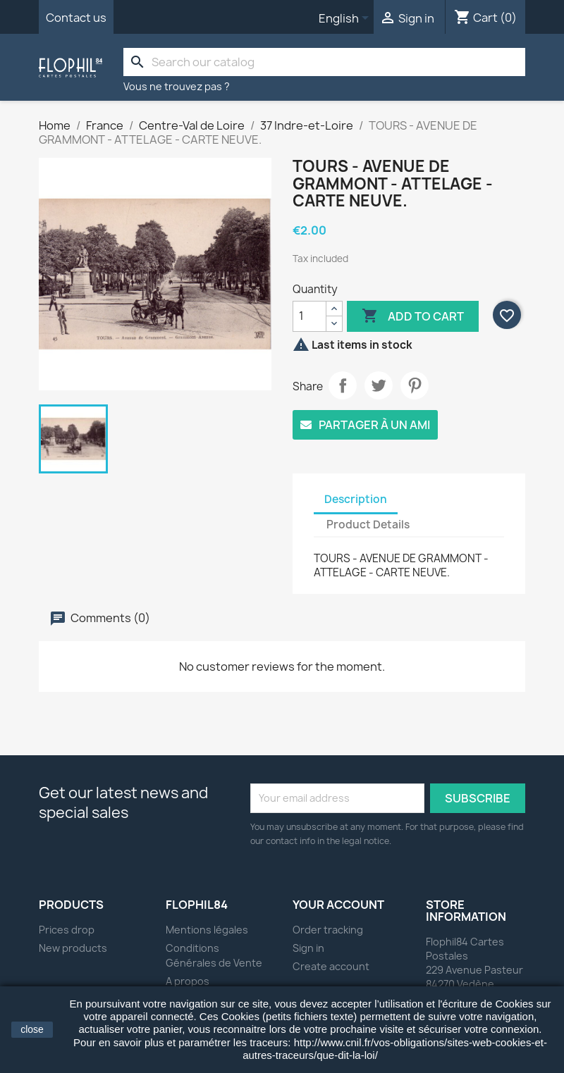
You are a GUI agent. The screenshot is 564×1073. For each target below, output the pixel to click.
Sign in (308, 948)
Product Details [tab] (368, 524)
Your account (338, 904)
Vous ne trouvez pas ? (176, 86)
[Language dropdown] (346, 19)
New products (73, 948)
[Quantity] (309, 316)
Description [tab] (355, 499)
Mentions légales (207, 929)
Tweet (378, 385)
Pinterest (414, 385)
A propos (187, 981)
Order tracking (328, 929)
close (32, 1029)
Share (343, 385)
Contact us (76, 17)
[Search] (324, 62)
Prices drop (66, 929)
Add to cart (413, 316)
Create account (331, 966)
